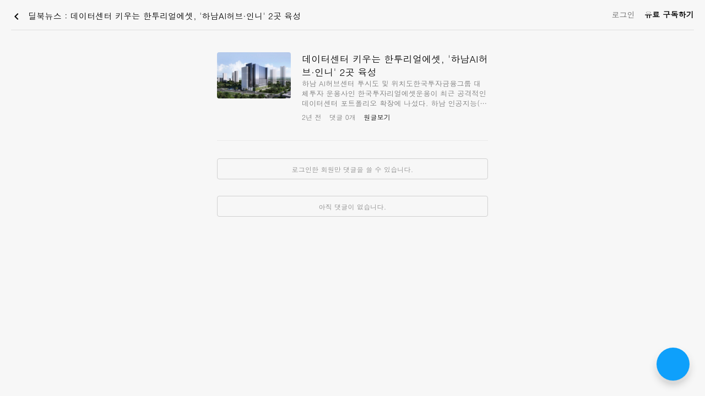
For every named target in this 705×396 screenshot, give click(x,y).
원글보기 (377, 117)
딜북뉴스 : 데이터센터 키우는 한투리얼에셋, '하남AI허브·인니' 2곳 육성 (155, 16)
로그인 (623, 14)
